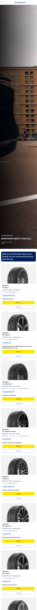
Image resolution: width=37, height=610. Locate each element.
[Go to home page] (19, 2)
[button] (11, 289)
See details (18, 307)
